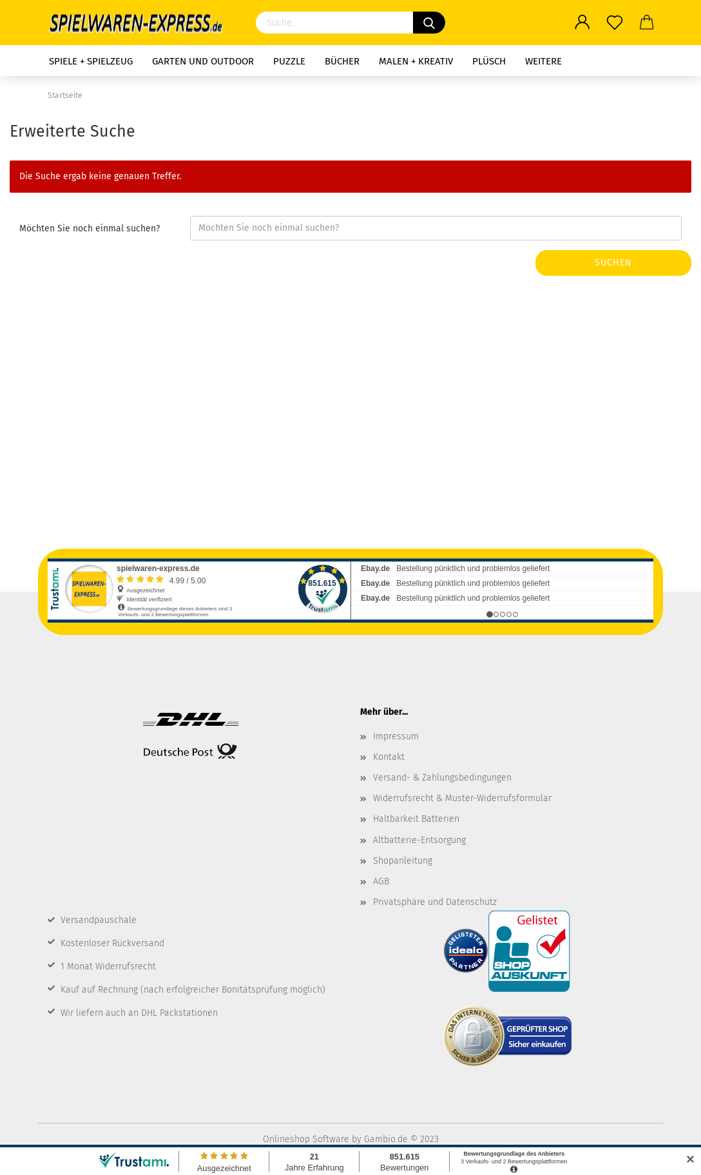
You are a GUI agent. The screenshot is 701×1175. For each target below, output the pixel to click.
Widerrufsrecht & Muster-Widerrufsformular (462, 798)
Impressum (396, 736)
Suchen (613, 262)
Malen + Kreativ (416, 61)
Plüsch (489, 61)
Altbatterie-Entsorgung (419, 840)
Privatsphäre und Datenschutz (435, 902)
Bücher (342, 61)
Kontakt (389, 757)
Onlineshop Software (306, 1139)
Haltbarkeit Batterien (416, 818)
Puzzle (289, 61)
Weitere (543, 61)
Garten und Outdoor (203, 61)
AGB (381, 881)
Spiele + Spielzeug (91, 61)
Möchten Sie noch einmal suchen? (89, 228)
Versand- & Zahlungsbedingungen (442, 777)
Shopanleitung (402, 860)
